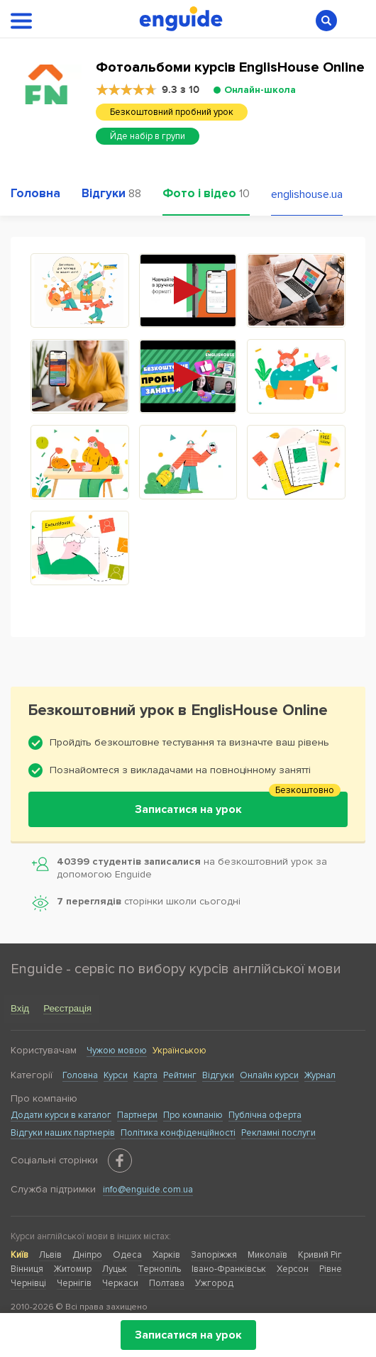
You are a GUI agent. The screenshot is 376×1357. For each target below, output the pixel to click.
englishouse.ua (307, 194)
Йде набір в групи (147, 136)
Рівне (330, 1269)
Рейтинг (180, 1075)
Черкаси (120, 1283)
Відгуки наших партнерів (63, 1133)
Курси (116, 1075)
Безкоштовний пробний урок (171, 112)
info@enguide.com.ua (148, 1189)
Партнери (137, 1115)
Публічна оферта (265, 1115)
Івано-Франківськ (229, 1269)
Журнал (320, 1075)
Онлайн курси (269, 1075)
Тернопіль (159, 1269)
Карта (145, 1075)
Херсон (293, 1269)
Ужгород (214, 1283)
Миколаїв (267, 1255)
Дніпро (87, 1255)
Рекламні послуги (278, 1133)
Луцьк (114, 1269)
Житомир (73, 1269)
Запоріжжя (214, 1255)
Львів (50, 1255)
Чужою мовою (117, 1050)
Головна (80, 1075)
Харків (166, 1255)
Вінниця (27, 1269)
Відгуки (218, 1075)
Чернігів (74, 1283)
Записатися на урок (188, 1335)
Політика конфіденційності (178, 1133)
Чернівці (28, 1283)
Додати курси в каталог (61, 1115)
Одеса (127, 1255)
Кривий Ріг (320, 1255)
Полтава (166, 1283)
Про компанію (193, 1115)
